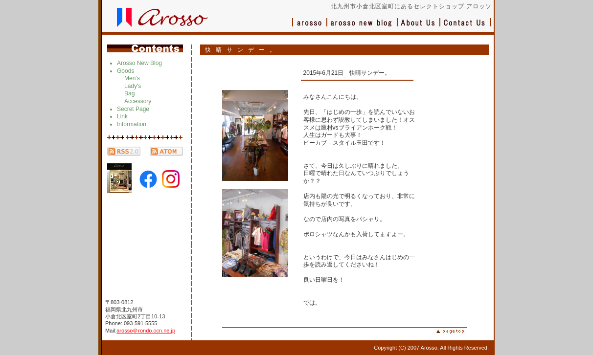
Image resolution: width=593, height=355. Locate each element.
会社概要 (419, 27)
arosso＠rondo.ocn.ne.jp (145, 330)
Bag (129, 93)
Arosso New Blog (139, 63)
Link (122, 116)
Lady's (132, 86)
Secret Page (133, 109)
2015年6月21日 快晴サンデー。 (347, 72)
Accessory (137, 101)
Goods (125, 70)
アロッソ (309, 27)
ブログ (362, 27)
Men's (132, 78)
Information (131, 124)
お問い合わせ (465, 27)
